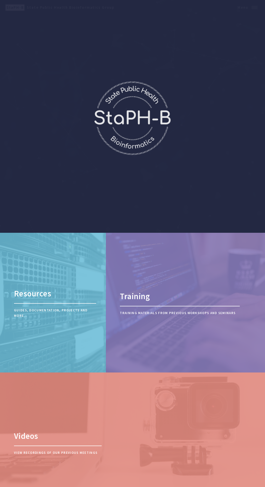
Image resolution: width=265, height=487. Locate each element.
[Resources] (53, 302)
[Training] (185, 302)
